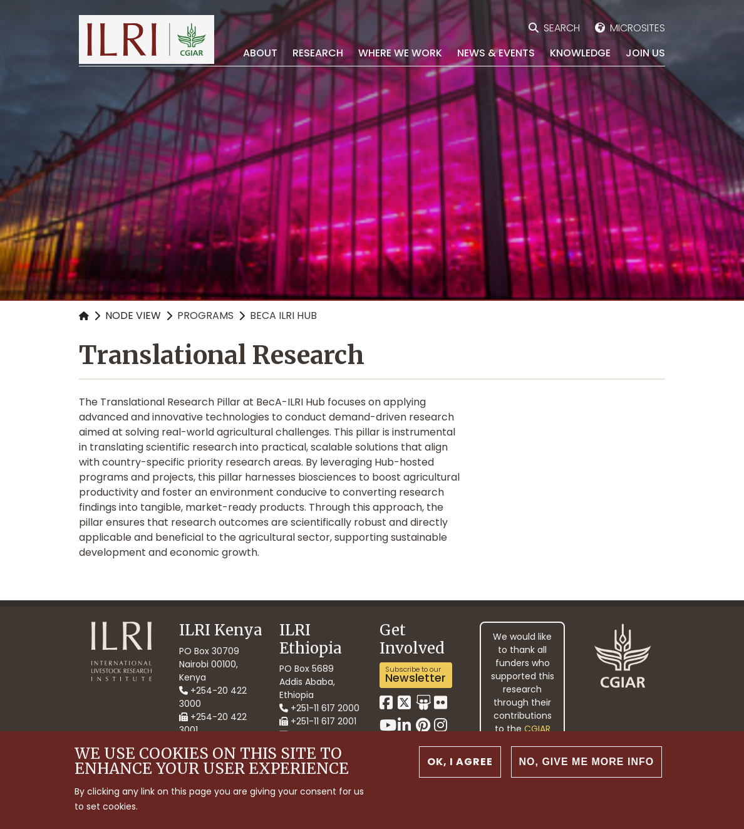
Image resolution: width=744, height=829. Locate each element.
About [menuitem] (260, 53)
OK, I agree (460, 761)
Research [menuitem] (317, 53)
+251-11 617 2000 (319, 708)
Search (562, 28)
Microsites (637, 28)
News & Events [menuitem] (496, 53)
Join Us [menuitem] (645, 53)
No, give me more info (586, 761)
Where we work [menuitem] (400, 53)
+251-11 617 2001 (317, 721)
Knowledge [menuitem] (580, 53)
